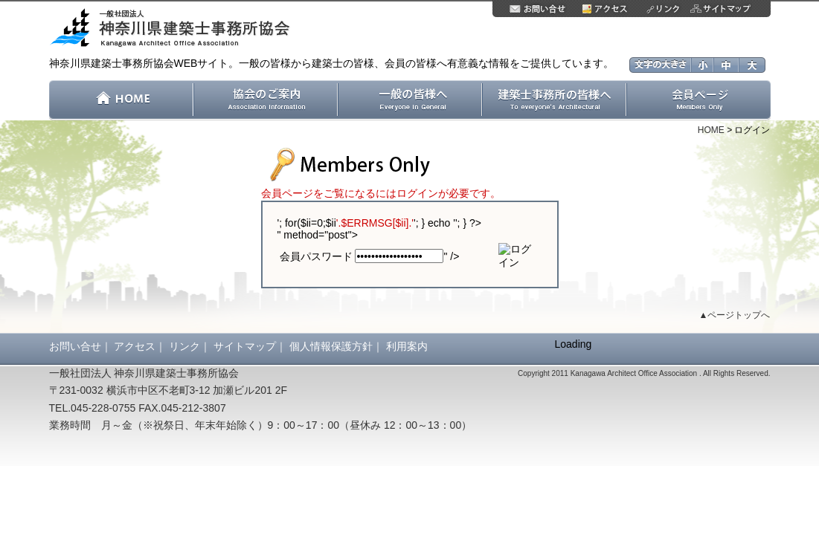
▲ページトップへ (735, 315)
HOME (711, 130)
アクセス (134, 346)
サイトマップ (244, 346)
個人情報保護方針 (331, 346)
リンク (184, 346)
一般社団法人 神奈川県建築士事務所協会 (175, 28)
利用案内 (407, 346)
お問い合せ (75, 346)
